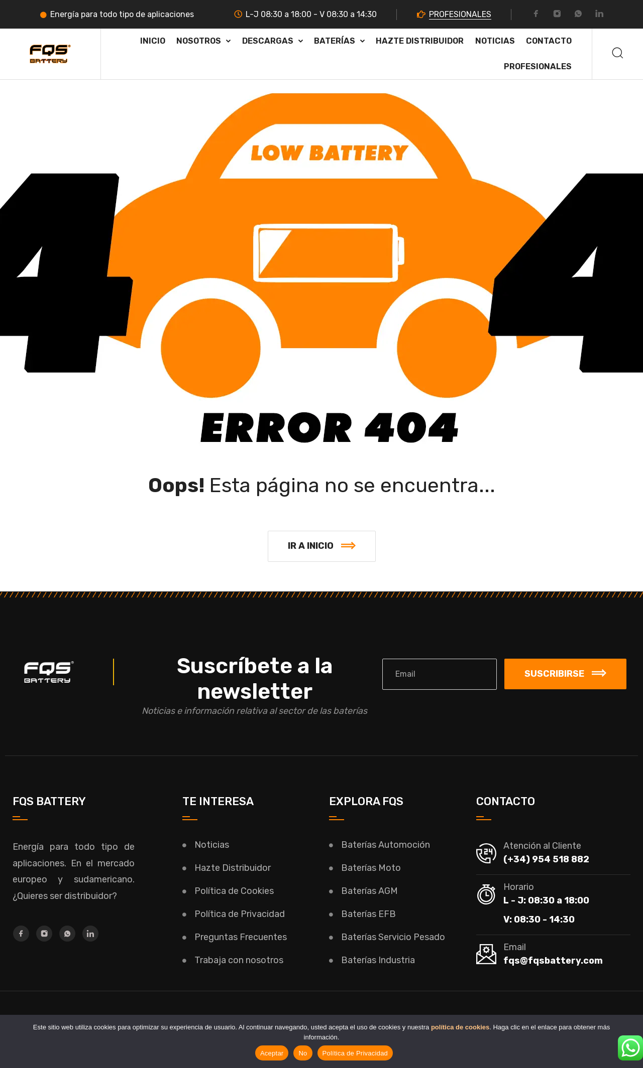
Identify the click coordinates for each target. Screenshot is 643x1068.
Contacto (549, 41)
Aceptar (272, 1053)
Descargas (267, 41)
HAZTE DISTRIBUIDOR (420, 41)
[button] (322, 546)
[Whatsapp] (578, 15)
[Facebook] (536, 15)
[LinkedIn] (599, 15)
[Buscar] (617, 54)
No (302, 1053)
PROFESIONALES (460, 14)
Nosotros (198, 41)
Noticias (495, 41)
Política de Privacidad (355, 1053)
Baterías (334, 41)
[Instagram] (557, 15)
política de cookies (460, 1027)
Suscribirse (565, 673)
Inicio (152, 41)
